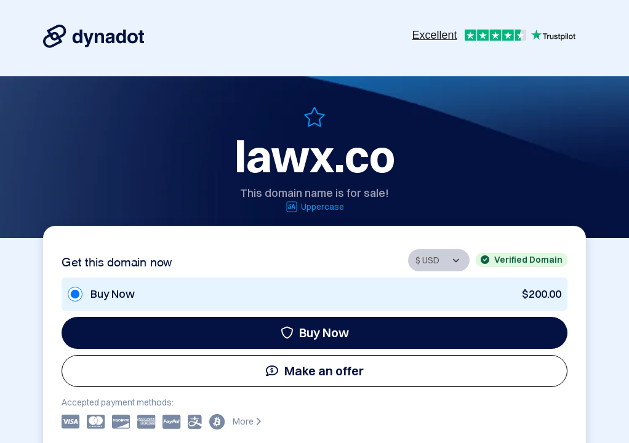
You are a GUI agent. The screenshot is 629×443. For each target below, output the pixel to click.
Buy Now (315, 332)
